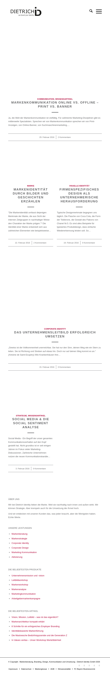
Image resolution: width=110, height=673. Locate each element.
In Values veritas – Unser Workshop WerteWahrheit (36, 640)
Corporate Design (20, 548)
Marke (30, 186)
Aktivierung (17, 557)
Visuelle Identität (79, 186)
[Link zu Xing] (94, 665)
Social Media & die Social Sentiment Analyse (30, 423)
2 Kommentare (64, 137)
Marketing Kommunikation (24, 552)
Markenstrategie (19, 538)
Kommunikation (45, 99)
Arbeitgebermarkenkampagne (26, 598)
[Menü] (97, 11)
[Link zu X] (99, 665)
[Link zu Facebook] (89, 665)
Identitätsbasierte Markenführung (27, 631)
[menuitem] (89, 11)
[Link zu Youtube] (79, 665)
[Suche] (89, 11)
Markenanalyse (19, 589)
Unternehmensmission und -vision (28, 575)
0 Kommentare (88, 243)
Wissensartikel (64, 99)
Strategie (21, 415)
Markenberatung (19, 534)
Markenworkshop (20, 584)
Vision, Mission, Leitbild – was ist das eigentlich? (35, 617)
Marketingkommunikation (24, 594)
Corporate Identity (55, 329)
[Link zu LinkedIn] (84, 665)
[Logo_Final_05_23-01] (45, 11)
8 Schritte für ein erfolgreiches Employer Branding (36, 626)
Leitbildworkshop (20, 580)
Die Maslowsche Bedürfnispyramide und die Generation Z (39, 635)
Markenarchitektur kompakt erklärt (28, 621)
